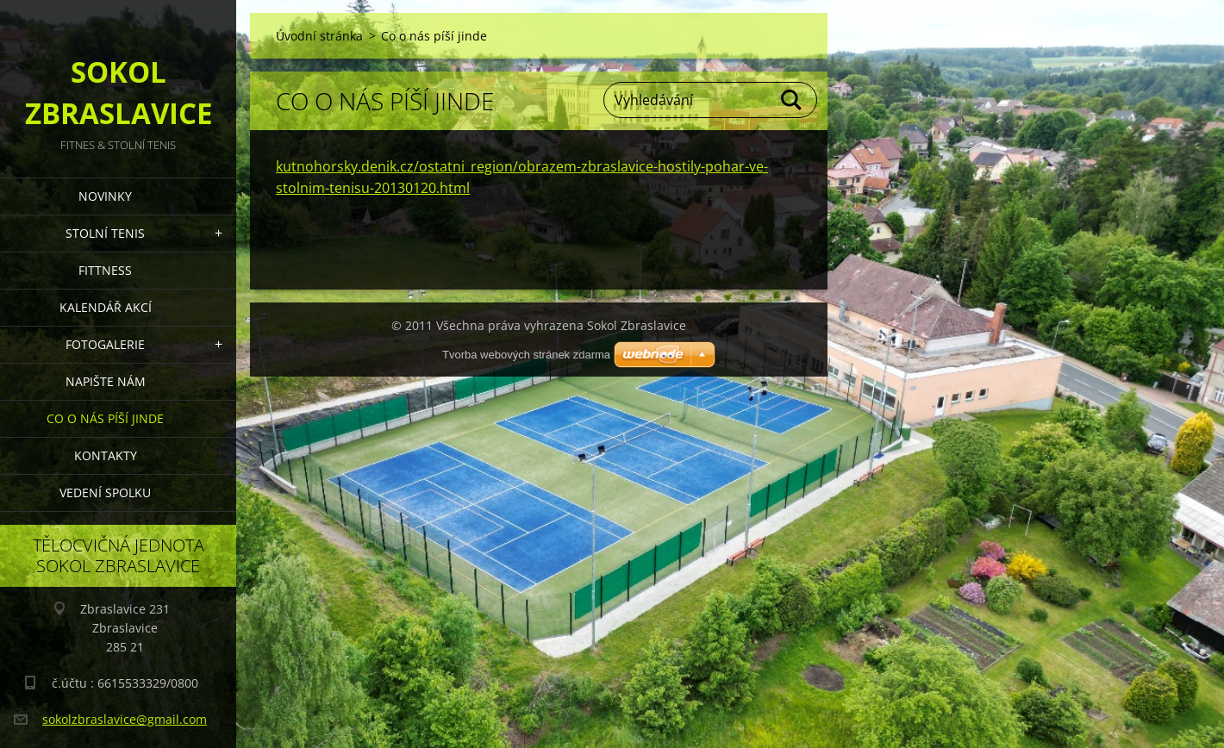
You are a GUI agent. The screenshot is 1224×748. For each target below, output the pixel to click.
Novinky (105, 196)
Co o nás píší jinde (105, 418)
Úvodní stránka (319, 36)
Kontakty (105, 455)
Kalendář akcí (105, 307)
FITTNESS (105, 270)
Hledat (792, 100)
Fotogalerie (105, 344)
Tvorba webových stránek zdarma (526, 354)
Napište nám (106, 381)
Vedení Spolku (105, 492)
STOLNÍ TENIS (105, 233)
